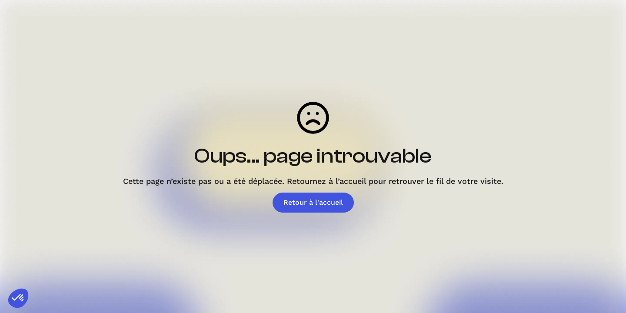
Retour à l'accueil (313, 202)
